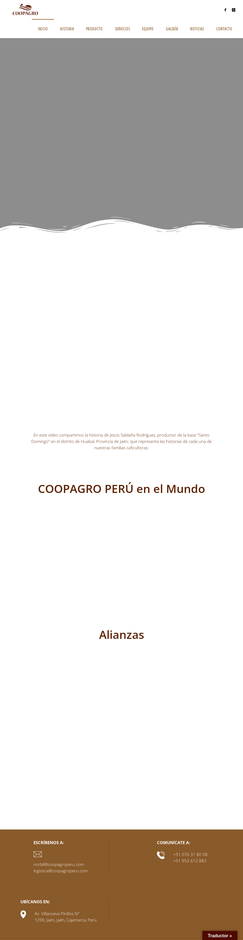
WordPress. (225, 928)
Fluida (204, 928)
